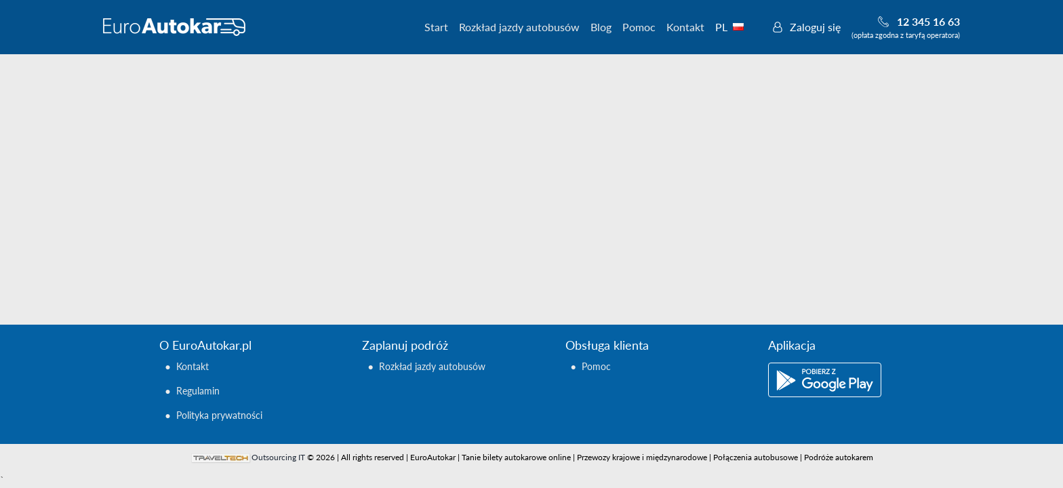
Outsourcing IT (278, 457)
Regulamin (198, 390)
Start (436, 26)
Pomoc (639, 26)
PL (737, 26)
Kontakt (685, 26)
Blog (600, 26)
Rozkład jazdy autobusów (519, 26)
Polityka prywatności (219, 415)
